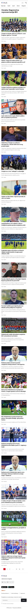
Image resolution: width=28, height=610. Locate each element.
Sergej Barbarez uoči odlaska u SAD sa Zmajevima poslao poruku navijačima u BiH (13, 224)
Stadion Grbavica (5, 220)
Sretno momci (5, 168)
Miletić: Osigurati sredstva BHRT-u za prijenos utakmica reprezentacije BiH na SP (13, 61)
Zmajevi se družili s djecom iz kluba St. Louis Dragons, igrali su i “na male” (13, 34)
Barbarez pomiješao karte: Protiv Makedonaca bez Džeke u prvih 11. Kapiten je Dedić (13, 445)
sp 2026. (3, 276)
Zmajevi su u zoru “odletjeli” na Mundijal (12, 171)
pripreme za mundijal (6, 84)
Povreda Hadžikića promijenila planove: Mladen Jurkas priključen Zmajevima (12, 306)
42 (19, 569)
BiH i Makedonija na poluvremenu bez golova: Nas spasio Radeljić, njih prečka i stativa (12, 418)
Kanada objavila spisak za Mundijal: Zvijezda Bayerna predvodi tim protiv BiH (13, 279)
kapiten (3, 193)
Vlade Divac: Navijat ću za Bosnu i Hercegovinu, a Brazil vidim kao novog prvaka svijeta (12, 144)
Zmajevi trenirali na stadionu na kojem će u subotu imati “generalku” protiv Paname (13, 88)
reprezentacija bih (6, 553)
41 (16, 569)
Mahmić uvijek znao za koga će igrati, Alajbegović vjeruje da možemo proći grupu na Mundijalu (13, 557)
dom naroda (4, 57)
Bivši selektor (5, 113)
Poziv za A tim (5, 303)
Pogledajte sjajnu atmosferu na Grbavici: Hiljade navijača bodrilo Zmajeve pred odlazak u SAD (12, 252)
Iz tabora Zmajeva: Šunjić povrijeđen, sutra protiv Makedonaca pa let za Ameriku (13, 501)
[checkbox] (1, 603)
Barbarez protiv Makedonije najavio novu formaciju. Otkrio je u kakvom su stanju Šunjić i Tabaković (12, 473)
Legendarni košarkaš (6, 140)
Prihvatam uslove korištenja (8, 603)
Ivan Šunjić (4, 524)
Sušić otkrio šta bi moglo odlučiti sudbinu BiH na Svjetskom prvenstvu (12, 116)
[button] (19, 2)
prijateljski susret (6, 413)
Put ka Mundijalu (6, 360)
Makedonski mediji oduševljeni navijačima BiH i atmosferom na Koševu (13, 335)
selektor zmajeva (6, 469)
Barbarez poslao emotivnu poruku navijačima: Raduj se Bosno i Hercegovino (13, 363)
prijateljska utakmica (6, 386)
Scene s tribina (5, 331)
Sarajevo (4, 247)
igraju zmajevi (5, 440)
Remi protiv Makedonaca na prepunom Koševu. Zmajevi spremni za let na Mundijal (13, 390)
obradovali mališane (6, 30)
